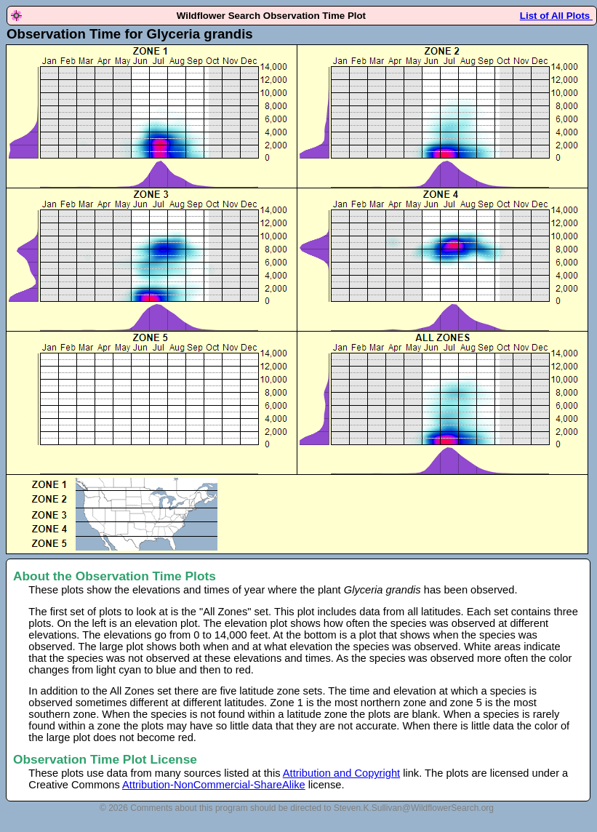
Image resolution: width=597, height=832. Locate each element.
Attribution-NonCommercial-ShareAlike (213, 785)
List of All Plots (556, 15)
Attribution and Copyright (341, 773)
